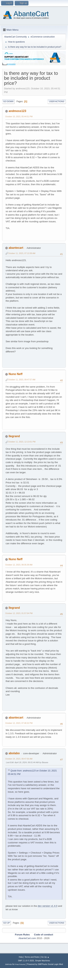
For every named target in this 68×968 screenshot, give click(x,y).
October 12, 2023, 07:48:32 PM (18, 723)
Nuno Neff (15, 374)
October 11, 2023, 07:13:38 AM (21, 253)
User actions (56, 101)
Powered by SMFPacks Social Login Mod (45, 964)
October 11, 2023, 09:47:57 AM (21, 379)
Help (21, 957)
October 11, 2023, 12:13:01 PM (21, 442)
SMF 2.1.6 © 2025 (26, 960)
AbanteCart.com (27, 938)
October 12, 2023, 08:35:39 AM (18, 565)
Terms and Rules (32, 957)
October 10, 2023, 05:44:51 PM (18, 116)
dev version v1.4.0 (47, 906)
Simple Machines (42, 960)
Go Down (8, 101)
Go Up (6, 923)
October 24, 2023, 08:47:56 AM (18, 759)
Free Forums (20, 964)
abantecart (16, 247)
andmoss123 (17, 111)
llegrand (14, 436)
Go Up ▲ (45, 957)
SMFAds (8, 964)
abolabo (14, 753)
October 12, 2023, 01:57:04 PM (18, 613)
